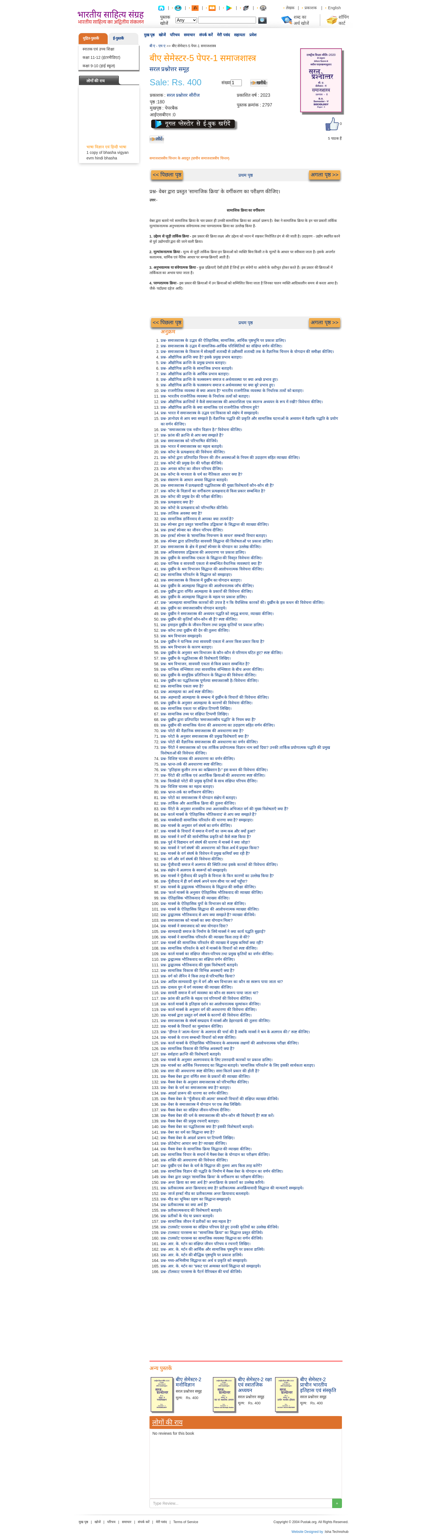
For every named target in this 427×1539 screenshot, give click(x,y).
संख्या (226, 82)
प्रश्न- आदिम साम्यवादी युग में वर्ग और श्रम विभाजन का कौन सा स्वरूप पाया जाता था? (222, 981)
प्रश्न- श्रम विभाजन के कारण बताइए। (187, 647)
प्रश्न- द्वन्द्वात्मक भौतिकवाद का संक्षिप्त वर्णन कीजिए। (198, 959)
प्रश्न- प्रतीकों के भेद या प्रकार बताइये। (187, 1216)
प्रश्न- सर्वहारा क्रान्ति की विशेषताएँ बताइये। (191, 1054)
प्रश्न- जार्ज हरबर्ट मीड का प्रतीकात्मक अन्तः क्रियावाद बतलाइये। (205, 1193)
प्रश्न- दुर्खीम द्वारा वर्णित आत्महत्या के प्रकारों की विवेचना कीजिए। (207, 591)
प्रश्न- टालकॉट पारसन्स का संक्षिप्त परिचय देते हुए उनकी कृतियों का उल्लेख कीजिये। (220, 1227)
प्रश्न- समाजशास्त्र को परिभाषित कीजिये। (189, 441)
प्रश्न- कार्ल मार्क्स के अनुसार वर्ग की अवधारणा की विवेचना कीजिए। (209, 1009)
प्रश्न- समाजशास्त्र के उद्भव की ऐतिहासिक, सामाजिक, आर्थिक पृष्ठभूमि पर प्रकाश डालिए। (223, 340)
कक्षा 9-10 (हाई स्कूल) (99, 66)
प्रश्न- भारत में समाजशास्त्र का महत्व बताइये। (192, 446)
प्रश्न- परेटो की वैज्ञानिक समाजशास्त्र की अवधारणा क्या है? (202, 731)
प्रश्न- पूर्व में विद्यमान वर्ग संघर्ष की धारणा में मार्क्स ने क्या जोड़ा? (205, 842)
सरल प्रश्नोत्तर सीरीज (183, 95)
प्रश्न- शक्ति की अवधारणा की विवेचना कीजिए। (194, 1160)
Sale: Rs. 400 (176, 82)
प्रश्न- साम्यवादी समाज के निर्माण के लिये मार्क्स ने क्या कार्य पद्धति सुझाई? (213, 931)
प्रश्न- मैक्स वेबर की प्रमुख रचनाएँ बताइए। (190, 1121)
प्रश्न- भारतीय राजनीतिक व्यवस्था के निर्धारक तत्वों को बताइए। (205, 396)
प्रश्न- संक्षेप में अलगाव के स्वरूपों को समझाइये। (194, 870)
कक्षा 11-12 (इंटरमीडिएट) (101, 57)
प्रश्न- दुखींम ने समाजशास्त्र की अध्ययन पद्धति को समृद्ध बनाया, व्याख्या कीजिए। (217, 613)
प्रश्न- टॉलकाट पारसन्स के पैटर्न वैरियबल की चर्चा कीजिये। (201, 1271)
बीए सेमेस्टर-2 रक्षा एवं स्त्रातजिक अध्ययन (255, 1385)
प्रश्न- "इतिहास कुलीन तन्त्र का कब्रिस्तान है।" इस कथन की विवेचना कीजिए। (214, 770)
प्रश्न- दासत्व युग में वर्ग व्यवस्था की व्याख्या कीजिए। (197, 987)
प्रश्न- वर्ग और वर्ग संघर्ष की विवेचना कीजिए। (192, 859)
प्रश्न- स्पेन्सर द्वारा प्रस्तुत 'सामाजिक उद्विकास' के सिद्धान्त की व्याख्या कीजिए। (215, 524)
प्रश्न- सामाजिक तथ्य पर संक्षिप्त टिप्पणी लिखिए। (195, 714)
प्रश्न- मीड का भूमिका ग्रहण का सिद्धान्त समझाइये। (196, 1199)
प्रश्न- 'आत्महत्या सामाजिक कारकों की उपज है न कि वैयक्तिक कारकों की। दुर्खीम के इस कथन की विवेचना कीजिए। (242, 602)
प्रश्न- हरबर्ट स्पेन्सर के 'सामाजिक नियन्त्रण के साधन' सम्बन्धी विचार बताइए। (214, 535)
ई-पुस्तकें (118, 38)
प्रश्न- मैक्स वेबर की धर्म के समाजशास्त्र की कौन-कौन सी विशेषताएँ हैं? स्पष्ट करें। (217, 1115)
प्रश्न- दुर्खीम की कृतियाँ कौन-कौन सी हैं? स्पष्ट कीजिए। (199, 619)
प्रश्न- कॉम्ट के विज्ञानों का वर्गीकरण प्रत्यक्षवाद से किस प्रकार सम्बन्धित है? (213, 491)
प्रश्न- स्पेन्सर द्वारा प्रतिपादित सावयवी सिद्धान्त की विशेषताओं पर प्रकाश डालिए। (217, 541)
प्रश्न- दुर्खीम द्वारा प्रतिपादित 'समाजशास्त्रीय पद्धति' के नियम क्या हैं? (208, 719)
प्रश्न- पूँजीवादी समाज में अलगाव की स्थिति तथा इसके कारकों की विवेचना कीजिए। (219, 864)
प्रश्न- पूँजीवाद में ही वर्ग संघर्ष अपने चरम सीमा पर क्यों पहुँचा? (204, 881)
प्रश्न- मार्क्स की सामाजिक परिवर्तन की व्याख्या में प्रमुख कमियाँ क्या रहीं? (212, 942)
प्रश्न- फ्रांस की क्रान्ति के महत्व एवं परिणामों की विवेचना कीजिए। (206, 998)
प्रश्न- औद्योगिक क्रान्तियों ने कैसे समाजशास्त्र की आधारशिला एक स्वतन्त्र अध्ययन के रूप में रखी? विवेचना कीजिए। (242, 402)
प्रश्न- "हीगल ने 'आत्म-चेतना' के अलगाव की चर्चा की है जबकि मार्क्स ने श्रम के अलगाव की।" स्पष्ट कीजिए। (235, 1032)
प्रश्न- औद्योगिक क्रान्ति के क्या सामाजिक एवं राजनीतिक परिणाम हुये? (210, 407)
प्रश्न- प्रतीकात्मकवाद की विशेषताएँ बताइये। (191, 1210)
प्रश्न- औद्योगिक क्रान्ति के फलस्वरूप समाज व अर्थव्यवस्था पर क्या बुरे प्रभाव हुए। (218, 385)
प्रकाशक (311, 8)
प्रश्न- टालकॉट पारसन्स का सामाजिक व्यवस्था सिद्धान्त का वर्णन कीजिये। (212, 1238)
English (334, 8)
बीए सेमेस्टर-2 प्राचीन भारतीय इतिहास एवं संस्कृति (318, 1385)
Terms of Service (185, 1522)
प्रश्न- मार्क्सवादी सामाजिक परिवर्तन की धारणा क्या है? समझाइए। (207, 820)
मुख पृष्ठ (149, 35)
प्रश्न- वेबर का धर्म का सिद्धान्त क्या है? (188, 1132)
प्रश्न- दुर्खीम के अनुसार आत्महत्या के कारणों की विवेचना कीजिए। (207, 703)
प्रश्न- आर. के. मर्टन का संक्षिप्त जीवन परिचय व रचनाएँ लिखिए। (205, 1244)
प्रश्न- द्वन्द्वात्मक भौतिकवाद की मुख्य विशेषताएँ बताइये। (199, 965)
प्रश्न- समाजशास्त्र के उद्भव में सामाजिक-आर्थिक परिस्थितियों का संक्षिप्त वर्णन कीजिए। (221, 346)
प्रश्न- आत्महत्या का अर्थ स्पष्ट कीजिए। (187, 691)
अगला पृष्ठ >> (324, 175)
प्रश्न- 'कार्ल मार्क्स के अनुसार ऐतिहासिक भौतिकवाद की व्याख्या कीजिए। (212, 892)
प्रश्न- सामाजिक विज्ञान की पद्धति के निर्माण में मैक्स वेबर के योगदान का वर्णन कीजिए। (222, 1171)
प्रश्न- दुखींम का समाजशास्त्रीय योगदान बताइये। (193, 608)
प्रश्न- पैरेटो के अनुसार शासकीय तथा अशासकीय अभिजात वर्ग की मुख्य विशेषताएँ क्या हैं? (224, 809)
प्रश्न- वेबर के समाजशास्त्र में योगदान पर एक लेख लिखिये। (201, 1104)
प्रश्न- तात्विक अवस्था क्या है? (181, 513)
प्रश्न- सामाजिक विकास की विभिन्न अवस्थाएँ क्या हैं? (198, 970)
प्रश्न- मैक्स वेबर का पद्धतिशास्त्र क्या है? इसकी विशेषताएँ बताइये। (207, 1126)
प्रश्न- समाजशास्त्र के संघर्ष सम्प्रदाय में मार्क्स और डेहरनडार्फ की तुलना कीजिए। (215, 1020)
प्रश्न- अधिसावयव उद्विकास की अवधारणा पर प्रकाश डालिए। (203, 552)
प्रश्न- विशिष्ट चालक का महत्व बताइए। (187, 786)
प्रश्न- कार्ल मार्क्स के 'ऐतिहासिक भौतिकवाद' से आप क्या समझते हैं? (209, 814)
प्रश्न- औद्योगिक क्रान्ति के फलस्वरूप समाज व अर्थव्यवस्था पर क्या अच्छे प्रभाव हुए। (219, 379)
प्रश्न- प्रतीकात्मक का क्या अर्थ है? (184, 1204)
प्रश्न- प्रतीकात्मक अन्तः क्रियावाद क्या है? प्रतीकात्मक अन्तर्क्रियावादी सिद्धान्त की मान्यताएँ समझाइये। (232, 1188)
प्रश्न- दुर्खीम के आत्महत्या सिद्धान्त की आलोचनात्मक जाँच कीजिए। (207, 586)
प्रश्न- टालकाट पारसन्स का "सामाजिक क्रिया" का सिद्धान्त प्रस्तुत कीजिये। (212, 1232)
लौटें (159, 138)
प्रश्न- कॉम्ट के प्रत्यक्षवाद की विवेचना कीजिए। (193, 452)
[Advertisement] (245, 1316)
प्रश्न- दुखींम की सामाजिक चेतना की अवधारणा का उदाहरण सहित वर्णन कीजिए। (218, 725)
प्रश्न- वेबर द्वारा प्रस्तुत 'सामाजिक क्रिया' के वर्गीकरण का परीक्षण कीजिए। (212, 1177)
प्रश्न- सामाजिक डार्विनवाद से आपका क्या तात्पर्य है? (197, 519)
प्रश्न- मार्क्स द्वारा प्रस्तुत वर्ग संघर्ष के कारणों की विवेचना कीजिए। (206, 1015)
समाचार (189, 35)
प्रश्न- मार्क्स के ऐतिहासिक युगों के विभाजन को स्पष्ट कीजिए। (203, 903)
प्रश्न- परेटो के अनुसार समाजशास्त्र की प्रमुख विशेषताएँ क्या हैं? (205, 736)
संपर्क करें (206, 35)
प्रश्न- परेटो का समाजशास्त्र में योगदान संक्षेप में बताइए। (199, 797)
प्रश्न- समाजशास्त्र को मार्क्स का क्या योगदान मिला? (197, 920)
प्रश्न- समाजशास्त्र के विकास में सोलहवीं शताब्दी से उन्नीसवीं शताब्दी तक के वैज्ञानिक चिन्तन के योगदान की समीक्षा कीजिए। (247, 351)
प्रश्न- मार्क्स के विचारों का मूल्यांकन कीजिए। (192, 1026)
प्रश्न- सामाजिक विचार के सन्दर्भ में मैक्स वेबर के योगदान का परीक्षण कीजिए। (215, 1154)
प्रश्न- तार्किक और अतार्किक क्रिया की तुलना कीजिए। (198, 803)
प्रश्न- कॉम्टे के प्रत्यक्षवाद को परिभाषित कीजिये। (194, 507)
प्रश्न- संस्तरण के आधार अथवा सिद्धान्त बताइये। (194, 480)
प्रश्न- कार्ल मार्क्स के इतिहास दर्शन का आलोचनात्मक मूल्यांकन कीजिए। (211, 1004)
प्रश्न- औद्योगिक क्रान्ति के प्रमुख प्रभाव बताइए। (193, 362)
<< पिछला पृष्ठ (167, 175)
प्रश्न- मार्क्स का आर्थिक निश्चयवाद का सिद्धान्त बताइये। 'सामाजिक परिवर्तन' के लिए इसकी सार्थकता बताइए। (238, 1065)
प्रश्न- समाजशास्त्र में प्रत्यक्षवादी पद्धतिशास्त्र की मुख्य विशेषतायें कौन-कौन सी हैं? (217, 485)
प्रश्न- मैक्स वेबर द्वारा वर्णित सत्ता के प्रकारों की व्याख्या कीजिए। (205, 1076)
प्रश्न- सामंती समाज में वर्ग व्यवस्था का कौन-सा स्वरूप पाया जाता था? (210, 993)
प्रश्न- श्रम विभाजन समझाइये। (181, 636)
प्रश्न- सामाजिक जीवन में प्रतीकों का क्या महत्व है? (196, 1221)
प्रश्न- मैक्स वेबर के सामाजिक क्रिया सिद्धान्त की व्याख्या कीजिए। (206, 1149)
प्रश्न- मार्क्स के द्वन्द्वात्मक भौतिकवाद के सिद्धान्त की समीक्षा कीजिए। (208, 887)
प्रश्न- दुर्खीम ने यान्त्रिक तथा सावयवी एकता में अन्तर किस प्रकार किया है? (212, 641)
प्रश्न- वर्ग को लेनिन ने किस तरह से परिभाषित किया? (198, 976)
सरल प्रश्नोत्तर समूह (169, 69)
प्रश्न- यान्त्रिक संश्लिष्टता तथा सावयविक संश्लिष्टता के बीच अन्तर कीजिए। (212, 669)
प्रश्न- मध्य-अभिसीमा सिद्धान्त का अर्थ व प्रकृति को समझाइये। (204, 1260)
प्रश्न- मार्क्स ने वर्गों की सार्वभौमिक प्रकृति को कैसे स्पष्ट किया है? (206, 836)
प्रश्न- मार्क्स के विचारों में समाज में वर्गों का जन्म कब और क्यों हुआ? (208, 831)
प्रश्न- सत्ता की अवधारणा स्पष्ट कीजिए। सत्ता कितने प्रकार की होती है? (210, 1071)
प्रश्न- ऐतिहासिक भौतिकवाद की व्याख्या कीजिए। (195, 898)
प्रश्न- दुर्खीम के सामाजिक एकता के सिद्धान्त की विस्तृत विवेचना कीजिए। (212, 558)
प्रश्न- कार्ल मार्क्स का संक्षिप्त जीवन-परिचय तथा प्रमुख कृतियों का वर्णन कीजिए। (217, 954)
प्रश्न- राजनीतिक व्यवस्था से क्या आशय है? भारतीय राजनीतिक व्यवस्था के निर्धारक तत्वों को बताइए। (232, 390)
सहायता (239, 35)
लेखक (290, 8)
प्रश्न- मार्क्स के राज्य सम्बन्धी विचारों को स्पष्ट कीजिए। (199, 1037)
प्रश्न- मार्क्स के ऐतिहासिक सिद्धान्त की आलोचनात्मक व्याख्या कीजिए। (210, 909)
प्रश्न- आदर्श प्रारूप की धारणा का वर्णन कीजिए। (194, 1093)
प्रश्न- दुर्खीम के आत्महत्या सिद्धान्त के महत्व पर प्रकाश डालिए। (204, 597)
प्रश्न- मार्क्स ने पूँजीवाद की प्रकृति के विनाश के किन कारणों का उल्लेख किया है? (217, 875)
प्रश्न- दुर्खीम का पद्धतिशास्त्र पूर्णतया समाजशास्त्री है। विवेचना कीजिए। (210, 680)
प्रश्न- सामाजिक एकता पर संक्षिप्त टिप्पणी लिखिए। (196, 708)
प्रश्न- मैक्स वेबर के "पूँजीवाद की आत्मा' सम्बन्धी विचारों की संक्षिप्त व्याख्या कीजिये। (220, 1099)
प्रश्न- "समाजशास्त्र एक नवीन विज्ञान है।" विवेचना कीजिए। (201, 429)
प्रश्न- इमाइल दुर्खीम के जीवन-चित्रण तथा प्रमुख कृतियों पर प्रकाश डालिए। (212, 625)
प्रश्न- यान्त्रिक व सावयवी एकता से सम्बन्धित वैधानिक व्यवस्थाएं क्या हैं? (211, 563)
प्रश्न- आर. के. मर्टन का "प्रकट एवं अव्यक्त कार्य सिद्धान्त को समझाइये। (211, 1266)
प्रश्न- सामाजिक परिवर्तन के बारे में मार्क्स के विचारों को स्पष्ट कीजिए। (209, 948)
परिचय (175, 35)
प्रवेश (253, 35)
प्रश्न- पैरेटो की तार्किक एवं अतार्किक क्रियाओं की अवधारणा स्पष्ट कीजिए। (213, 775)
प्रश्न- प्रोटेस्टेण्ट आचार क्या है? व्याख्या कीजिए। (194, 1143)
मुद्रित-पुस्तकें (91, 38)
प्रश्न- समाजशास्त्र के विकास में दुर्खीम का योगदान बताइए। (201, 580)
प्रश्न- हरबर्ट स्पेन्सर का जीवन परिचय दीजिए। (192, 530)
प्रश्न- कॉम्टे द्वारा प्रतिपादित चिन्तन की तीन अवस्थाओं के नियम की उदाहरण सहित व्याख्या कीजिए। (230, 457)
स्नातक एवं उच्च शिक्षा (99, 49)
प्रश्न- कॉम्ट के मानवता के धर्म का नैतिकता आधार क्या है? (201, 474)
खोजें (162, 35)
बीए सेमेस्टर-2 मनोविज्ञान (188, 1382)
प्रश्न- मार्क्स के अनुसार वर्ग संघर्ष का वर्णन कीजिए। (196, 825)
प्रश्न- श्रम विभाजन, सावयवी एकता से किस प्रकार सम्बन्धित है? (205, 664)
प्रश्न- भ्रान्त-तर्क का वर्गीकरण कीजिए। (187, 792)
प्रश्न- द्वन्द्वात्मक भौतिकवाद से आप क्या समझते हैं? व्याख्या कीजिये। (208, 915)
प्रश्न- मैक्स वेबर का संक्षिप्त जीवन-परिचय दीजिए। (196, 1110)
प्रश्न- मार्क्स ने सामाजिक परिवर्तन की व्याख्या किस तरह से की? (205, 937)
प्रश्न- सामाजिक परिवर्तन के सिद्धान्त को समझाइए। (196, 574)
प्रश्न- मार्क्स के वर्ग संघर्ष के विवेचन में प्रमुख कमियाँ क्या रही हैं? (205, 853)
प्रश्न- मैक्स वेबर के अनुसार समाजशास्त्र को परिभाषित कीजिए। (205, 1082)
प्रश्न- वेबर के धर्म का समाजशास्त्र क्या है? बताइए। (196, 1087)
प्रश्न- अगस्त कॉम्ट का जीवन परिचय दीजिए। (192, 468)
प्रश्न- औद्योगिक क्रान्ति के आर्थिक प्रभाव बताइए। (195, 374)
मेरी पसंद (223, 35)
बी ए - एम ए (157, 46)
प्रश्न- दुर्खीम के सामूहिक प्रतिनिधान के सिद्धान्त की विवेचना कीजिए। (209, 675)
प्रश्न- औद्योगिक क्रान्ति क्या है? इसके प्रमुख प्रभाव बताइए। (202, 357)
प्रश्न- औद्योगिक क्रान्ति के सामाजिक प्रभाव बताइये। (197, 368)
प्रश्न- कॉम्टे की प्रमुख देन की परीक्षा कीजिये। (192, 463)
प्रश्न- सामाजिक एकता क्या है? (182, 686)
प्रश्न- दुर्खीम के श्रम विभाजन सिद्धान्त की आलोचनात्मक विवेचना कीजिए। (212, 569)
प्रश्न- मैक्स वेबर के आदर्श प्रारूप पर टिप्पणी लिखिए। (198, 1138)
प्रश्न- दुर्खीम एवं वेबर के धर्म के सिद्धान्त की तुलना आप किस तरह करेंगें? (211, 1165)
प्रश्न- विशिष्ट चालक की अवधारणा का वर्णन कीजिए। (198, 758)
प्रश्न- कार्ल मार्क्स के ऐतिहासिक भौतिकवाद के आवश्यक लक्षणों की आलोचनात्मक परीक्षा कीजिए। (230, 1043)
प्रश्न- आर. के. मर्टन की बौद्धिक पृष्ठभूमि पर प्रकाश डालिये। (202, 1255)
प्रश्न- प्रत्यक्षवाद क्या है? (177, 502)
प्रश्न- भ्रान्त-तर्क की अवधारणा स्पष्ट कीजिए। (192, 764)
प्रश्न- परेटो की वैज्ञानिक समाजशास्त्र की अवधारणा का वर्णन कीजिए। (209, 742)
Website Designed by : (308, 1532)
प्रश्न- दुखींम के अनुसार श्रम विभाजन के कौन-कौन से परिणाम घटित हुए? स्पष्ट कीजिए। (222, 652)
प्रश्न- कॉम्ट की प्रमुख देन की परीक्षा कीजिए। (192, 496)
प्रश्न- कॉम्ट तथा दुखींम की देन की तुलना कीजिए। (195, 630)
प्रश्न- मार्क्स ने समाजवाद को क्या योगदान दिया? (194, 926)
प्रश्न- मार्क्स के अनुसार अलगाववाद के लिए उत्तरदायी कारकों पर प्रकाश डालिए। (216, 1060)
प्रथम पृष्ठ (245, 175)
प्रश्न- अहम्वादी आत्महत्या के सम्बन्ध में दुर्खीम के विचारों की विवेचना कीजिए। (215, 697)
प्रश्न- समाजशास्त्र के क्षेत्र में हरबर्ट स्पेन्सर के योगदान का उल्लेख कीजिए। (211, 547)
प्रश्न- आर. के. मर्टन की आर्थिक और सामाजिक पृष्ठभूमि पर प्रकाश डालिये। (212, 1249)
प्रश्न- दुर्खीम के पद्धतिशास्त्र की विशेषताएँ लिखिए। (196, 658)
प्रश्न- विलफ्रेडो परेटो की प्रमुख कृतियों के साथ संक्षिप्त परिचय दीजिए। (209, 781)
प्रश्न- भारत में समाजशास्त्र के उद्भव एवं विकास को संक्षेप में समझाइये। (210, 413)
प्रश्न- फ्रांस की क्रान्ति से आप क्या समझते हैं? (192, 435)
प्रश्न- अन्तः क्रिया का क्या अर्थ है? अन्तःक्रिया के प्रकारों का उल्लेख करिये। (212, 1182)
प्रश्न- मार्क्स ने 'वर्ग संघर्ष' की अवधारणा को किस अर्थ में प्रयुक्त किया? (210, 848)
